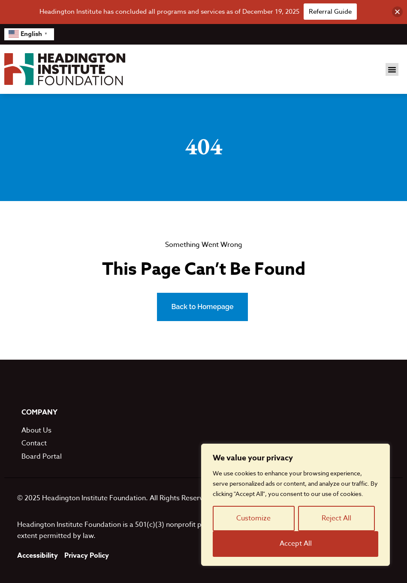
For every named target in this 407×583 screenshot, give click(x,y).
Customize (253, 518)
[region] (295, 505)
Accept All (296, 543)
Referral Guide (330, 11)
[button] (392, 69)
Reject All (336, 518)
